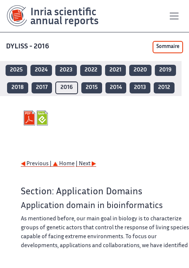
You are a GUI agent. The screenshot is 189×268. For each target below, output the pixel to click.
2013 (140, 87)
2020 (140, 70)
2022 (91, 70)
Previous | (37, 164)
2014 (116, 87)
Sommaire (167, 47)
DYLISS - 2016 (28, 47)
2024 (41, 70)
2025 (16, 70)
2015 (92, 87)
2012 (164, 87)
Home (64, 164)
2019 (165, 70)
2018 (18, 87)
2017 (42, 87)
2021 (115, 70)
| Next (86, 164)
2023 (66, 70)
